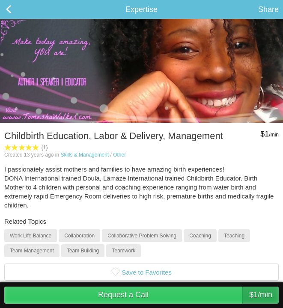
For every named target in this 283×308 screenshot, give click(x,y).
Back (17, 9)
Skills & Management (84, 155)
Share (268, 9)
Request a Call (188, 295)
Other (119, 155)
